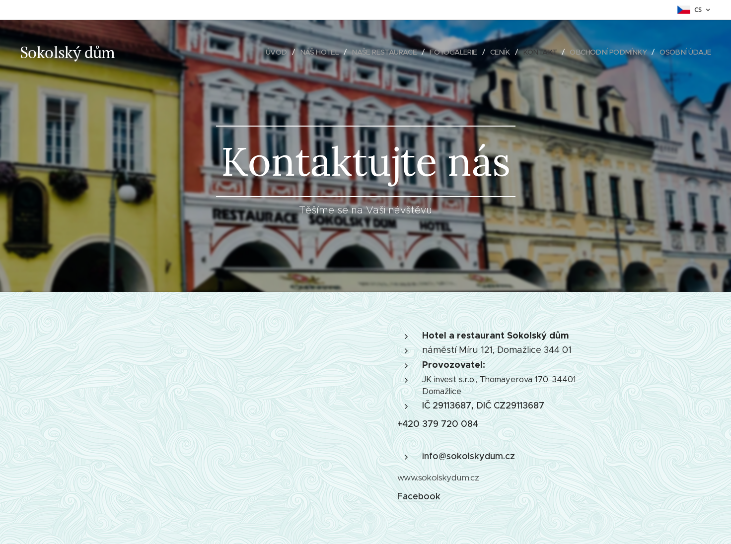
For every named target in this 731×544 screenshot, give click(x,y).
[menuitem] (255, 52)
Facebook (418, 496)
